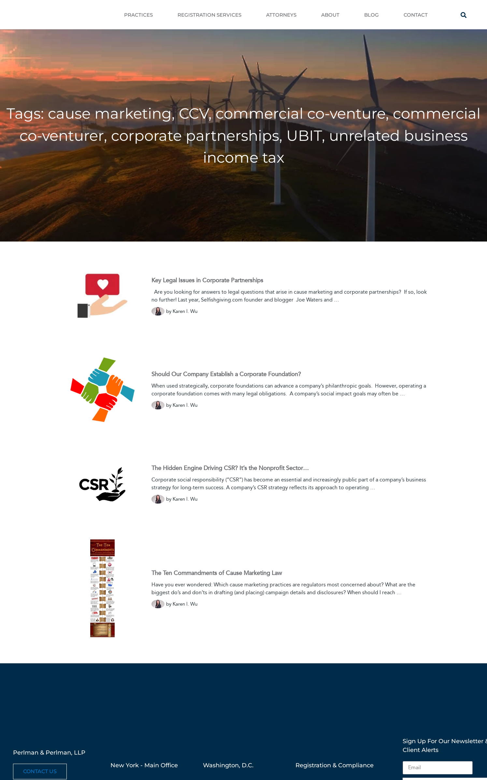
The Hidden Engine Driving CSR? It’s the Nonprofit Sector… (230, 468)
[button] (463, 14)
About (330, 15)
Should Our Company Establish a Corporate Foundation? (226, 374)
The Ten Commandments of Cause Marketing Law (216, 573)
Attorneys (281, 15)
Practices (138, 15)
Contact (416, 15)
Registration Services (209, 15)
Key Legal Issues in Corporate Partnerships (207, 280)
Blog (371, 15)
